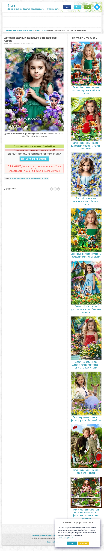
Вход (87, 7)
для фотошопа (33, 179)
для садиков (45, 179)
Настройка (83, 543)
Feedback (55, 542)
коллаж (11, 179)
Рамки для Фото (28, 44)
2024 (27, 179)
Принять (72, 543)
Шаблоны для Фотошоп (14, 44)
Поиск (67, 7)
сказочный (22, 179)
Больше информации (65, 538)
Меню (78, 7)
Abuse (49, 542)
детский (16, 179)
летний (39, 179)
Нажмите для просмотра (34, 158)
